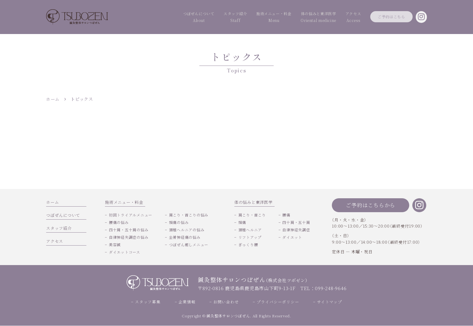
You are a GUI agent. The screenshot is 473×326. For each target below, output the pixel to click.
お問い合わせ (226, 302)
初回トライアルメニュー (130, 214)
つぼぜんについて (154, 18)
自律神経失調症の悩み (129, 237)
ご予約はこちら (384, 17)
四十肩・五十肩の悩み (129, 229)
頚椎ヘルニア (250, 229)
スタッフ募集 (148, 302)
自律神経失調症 (296, 229)
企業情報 (186, 302)
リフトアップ (250, 237)
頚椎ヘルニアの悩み (187, 229)
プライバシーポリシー (278, 302)
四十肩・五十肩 (296, 222)
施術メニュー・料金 (244, 18)
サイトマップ (329, 302)
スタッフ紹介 (198, 18)
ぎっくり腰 (248, 244)
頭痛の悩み (179, 222)
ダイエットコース (124, 252)
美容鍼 (115, 244)
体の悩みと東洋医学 (297, 18)
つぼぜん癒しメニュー (189, 244)
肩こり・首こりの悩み (189, 214)
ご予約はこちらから (370, 205)
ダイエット (292, 237)
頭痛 (242, 222)
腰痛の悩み (119, 222)
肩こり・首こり (252, 214)
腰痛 (286, 214)
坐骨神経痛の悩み (185, 237)
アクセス (338, 18)
